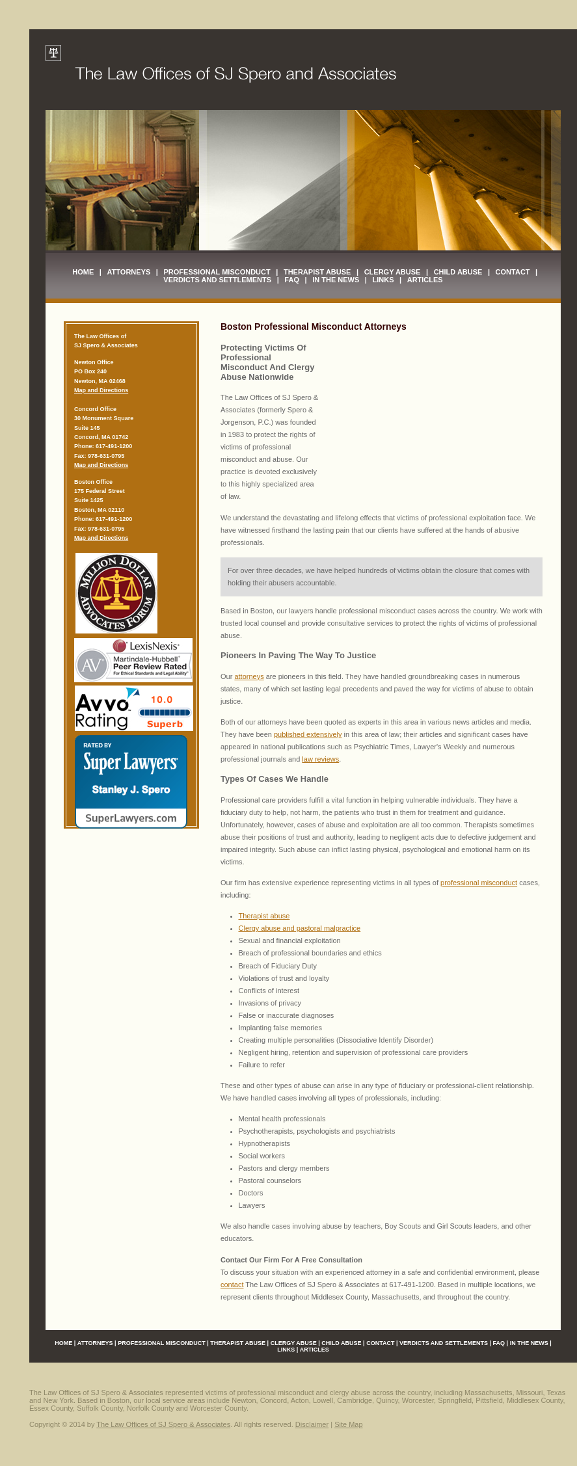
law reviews (320, 759)
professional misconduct (478, 882)
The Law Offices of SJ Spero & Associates (163, 1424)
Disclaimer (312, 1424)
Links (383, 280)
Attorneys (128, 272)
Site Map (348, 1424)
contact (232, 1284)
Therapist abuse (264, 916)
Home (83, 272)
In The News (335, 280)
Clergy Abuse (392, 272)
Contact (513, 272)
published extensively (308, 734)
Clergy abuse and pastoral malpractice (300, 928)
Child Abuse (458, 272)
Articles (425, 280)
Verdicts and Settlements (217, 280)
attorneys (248, 676)
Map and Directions (101, 390)
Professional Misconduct (217, 272)
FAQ (291, 280)
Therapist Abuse (317, 272)
